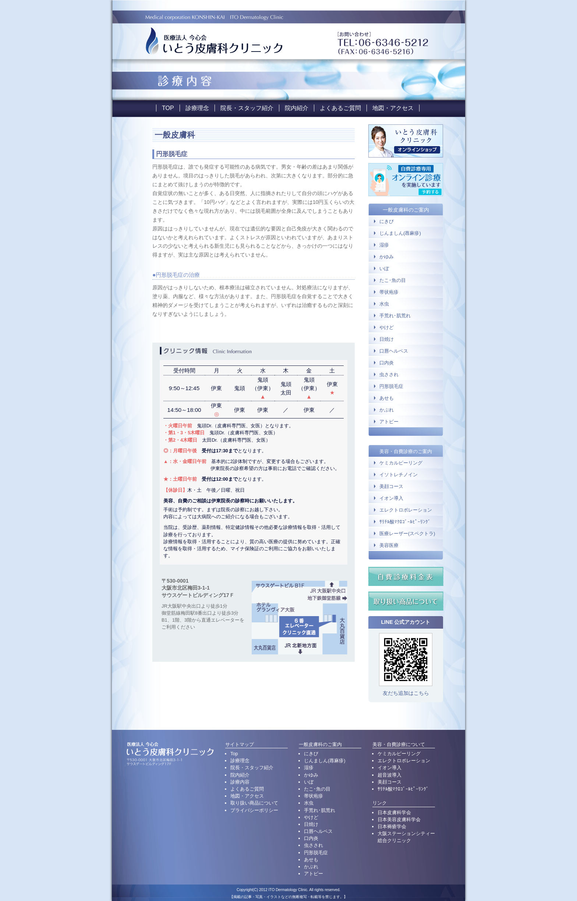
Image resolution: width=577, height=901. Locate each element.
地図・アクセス (393, 108)
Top (234, 753)
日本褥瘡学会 (392, 826)
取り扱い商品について (254, 803)
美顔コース (391, 486)
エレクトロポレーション (405, 510)
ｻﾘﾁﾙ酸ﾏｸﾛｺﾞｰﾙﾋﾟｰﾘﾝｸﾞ (405, 521)
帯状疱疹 (389, 292)
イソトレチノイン (398, 474)
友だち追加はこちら (406, 693)
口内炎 (386, 362)
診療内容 (239, 782)
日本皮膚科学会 (394, 812)
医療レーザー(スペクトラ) (407, 533)
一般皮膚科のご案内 (406, 210)
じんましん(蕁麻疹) (400, 233)
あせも (386, 398)
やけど (386, 327)
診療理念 (197, 108)
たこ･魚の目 (392, 280)
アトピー (389, 421)
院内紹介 (296, 108)
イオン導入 (391, 498)
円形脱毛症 (391, 386)
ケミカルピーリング (400, 463)
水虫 (384, 304)
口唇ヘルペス (393, 351)
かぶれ (386, 410)
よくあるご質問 (340, 108)
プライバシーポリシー (254, 810)
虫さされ (389, 374)
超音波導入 (389, 775)
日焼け (386, 339)
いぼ (384, 268)
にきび (386, 221)
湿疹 (384, 245)
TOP (168, 108)
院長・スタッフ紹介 (246, 108)
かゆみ (386, 256)
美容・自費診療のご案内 (405, 451)
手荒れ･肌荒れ (395, 315)
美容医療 (389, 545)
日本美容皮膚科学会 (399, 819)
